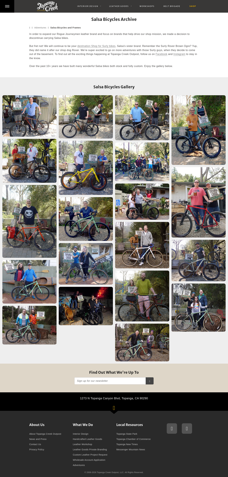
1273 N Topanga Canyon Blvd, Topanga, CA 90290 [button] (118, 404)
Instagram (179, 54)
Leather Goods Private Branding (90, 449)
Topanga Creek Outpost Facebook (187, 428)
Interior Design (87, 6)
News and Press (38, 439)
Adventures (40, 27)
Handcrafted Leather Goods (87, 439)
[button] (7, 6)
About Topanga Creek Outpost (45, 434)
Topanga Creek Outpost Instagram (172, 428)
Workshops (147, 6)
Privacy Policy (36, 449)
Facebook (161, 54)
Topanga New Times (127, 444)
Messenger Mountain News (130, 449)
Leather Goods (119, 6)
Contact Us (35, 444)
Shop (193, 6)
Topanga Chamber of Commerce (133, 439)
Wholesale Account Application (89, 460)
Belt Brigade (172, 6)
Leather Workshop (82, 444)
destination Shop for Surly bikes (96, 46)
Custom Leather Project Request (90, 454)
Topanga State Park (126, 434)
